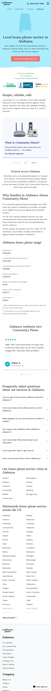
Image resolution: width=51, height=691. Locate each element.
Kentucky (6, 548)
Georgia (29, 532)
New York (30, 576)
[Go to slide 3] (24, 374)
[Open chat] (40, 686)
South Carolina (32, 592)
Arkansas (30, 519)
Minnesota (6, 560)
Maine (5, 552)
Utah (28, 600)
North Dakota (32, 580)
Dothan (29, 482)
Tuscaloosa (7, 498)
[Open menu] (47, 3)
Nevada (29, 568)
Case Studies (8, 657)
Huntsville (6, 490)
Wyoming (30, 612)
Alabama (6, 515)
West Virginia (32, 608)
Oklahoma (30, 584)
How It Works (8, 664)
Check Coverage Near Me (25, 59)
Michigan (30, 556)
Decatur (5, 482)
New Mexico (7, 576)
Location (30, 9)
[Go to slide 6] (29, 374)
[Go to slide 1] (21, 374)
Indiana (29, 540)
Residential (19, 9)
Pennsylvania (32, 588)
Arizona (5, 519)
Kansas (29, 544)
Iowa (4, 544)
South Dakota (8, 596)
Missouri (6, 564)
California (6, 523)
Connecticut (7, 527)
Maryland (30, 552)
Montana (30, 564)
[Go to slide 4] (26, 374)
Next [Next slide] (34, 163)
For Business (8, 650)
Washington (7, 608)
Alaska (29, 515)
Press (4, 687)
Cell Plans (6, 653)
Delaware (30, 527)
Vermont (6, 604)
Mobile (5, 494)
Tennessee (31, 596)
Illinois (5, 540)
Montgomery (31, 494)
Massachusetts (9, 556)
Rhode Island (8, 592)
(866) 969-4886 (37, 3)
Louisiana (30, 548)
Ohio (4, 584)
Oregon (5, 588)
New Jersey (31, 572)
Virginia (29, 604)
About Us (6, 680)
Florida (5, 532)
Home (9, 9)
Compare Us (7, 661)
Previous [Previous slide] (16, 163)
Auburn (5, 478)
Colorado (30, 523)
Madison (30, 490)
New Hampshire (9, 572)
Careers (5, 683)
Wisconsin (6, 612)
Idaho (28, 536)
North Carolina (8, 580)
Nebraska (6, 568)
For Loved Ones (9, 646)
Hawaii (5, 536)
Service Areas (8, 668)
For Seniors (7, 643)
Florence (6, 486)
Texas (5, 600)
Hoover (29, 486)
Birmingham (31, 478)
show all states (9, 617)
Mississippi (31, 560)
